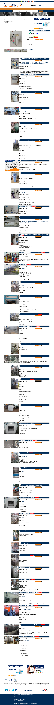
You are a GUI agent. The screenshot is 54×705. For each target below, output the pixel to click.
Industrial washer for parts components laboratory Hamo (31, 140)
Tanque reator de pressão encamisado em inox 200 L (32, 485)
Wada (23, 517)
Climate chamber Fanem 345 (25, 296)
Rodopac (25, 456)
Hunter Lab (34, 62)
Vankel (28, 222)
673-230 (23, 638)
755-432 (23, 515)
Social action (15, 681)
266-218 (23, 60)
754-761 (23, 94)
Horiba (31, 62)
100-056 (23, 284)
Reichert (35, 63)
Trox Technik (24, 444)
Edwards (23, 111)
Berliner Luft (24, 501)
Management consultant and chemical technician (29, 160)
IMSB (23, 456)
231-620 (23, 442)
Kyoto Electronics (39, 62)
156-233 (23, 316)
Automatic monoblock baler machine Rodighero (31, 624)
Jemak (23, 317)
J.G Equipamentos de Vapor (26, 609)
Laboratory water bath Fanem (26, 206)
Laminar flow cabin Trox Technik (26, 440)
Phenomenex (46, 221)
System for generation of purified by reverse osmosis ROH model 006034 (34, 234)
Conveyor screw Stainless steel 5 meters (28, 326)
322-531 (23, 208)
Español (34, 1)
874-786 (23, 358)
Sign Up (36, 5)
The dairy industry (23, 264)
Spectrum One (21, 222)
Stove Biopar (24, 467)
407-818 (23, 407)
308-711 (23, 175)
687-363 (23, 254)
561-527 (23, 425)
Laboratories (6, 22)
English (30, 1)
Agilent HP (23, 62)
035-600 (23, 487)
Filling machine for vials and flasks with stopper (31, 281)
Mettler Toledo (33, 221)
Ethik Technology (24, 408)
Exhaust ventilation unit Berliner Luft (27, 423)
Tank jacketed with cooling (25, 567)
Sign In (39, 5)
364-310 (23, 110)
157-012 (23, 469)
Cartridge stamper (25, 543)
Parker (33, 63)
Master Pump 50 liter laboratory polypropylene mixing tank (33, 92)
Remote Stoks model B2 (26, 343)
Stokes (23, 347)
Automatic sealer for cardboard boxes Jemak (29, 314)
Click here (36, 33)
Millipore (32, 49)
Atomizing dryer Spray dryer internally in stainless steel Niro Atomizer (34, 122)
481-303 (23, 545)
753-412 (23, 76)
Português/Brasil (24, 1)
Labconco (29, 221)
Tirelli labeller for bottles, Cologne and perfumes (29, 365)
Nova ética (23, 78)
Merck (30, 49)
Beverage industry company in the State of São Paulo (30, 252)
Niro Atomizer (24, 126)
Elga (22, 176)
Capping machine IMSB (24, 452)
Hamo (23, 143)
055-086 (23, 581)
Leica (43, 62)
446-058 (23, 266)
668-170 (23, 162)
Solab (26, 111)
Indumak (23, 596)
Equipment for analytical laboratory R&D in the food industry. (34, 58)
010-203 (23, 557)
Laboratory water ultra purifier (9, 21)
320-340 (23, 237)
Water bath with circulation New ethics (29, 74)
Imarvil (23, 359)
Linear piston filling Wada (25, 513)
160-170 (23, 594)
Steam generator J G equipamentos (27, 605)
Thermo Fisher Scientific (41, 63)
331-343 (23, 607)
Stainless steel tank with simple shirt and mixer (29, 530)
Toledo (26, 222)
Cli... (20, 438)
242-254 (23, 454)
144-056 (23, 569)
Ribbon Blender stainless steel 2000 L (27, 636)
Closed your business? (36, 28)
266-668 (23, 532)
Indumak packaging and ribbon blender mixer (29, 592)
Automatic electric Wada (25, 555)
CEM (26, 221)
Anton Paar (27, 62)
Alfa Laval (23, 268)
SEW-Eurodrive (26, 640)
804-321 (23, 499)
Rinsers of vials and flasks (25, 579)
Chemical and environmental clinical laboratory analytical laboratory (33, 216)
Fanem (23, 299)
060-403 (23, 381)
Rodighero (23, 628)
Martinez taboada (25, 285)
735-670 (23, 142)
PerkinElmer (42, 221)
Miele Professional (25, 63)
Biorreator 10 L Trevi (26, 379)
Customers (41, 28)
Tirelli (23, 369)
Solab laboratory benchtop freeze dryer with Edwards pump (33, 107)
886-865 (23, 328)
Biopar (23, 471)
